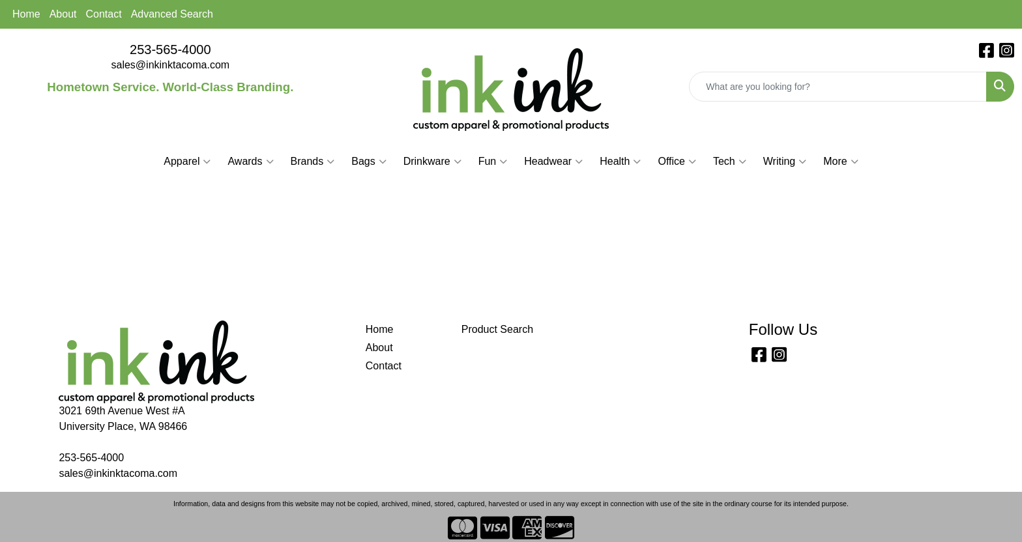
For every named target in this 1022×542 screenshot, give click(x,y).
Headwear (553, 161)
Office (677, 161)
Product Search (497, 329)
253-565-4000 (170, 49)
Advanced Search (172, 14)
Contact (104, 14)
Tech (729, 161)
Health (620, 161)
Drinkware (432, 161)
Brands (313, 161)
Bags (368, 161)
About (63, 14)
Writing (785, 161)
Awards (250, 161)
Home (26, 14)
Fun (493, 161)
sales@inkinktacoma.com (170, 64)
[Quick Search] (838, 87)
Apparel (187, 161)
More (840, 161)
